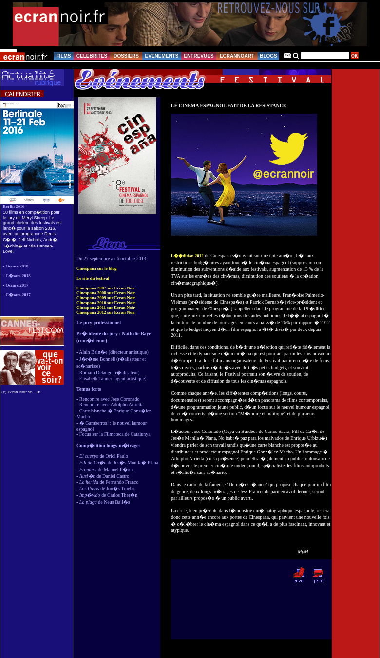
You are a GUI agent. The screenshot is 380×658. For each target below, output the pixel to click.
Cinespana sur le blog (96, 268)
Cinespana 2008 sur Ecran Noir (105, 292)
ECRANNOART (237, 56)
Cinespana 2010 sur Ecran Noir (105, 302)
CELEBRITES (91, 56)
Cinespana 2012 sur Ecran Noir (105, 312)
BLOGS (268, 56)
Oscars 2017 (17, 285)
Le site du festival (92, 278)
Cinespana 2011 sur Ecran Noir (105, 307)
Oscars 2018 (17, 266)
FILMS (64, 56)
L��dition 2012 (187, 255)
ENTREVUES (198, 56)
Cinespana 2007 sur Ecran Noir (105, 288)
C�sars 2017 (18, 294)
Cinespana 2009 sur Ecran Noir (105, 297)
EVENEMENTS (162, 56)
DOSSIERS (126, 56)
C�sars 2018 (18, 275)
